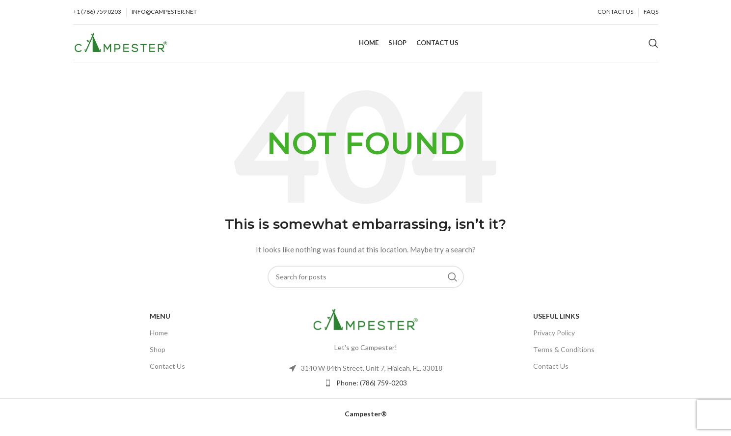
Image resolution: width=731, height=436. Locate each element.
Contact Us (167, 373)
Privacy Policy (554, 339)
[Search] (653, 46)
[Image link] (366, 326)
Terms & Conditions (564, 356)
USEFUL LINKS (556, 322)
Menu (160, 322)
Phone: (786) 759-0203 (371, 389)
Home (159, 339)
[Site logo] (121, 45)
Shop (157, 356)
